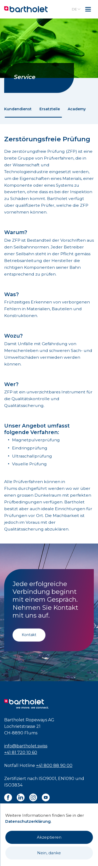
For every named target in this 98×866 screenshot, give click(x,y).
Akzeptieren (49, 837)
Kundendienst (18, 109)
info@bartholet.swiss (25, 745)
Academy (77, 109)
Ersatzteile (49, 109)
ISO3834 (13, 785)
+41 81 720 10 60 (20, 752)
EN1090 (66, 778)
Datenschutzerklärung (28, 821)
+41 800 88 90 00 (54, 765)
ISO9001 (47, 778)
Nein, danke (49, 852)
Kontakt (29, 634)
